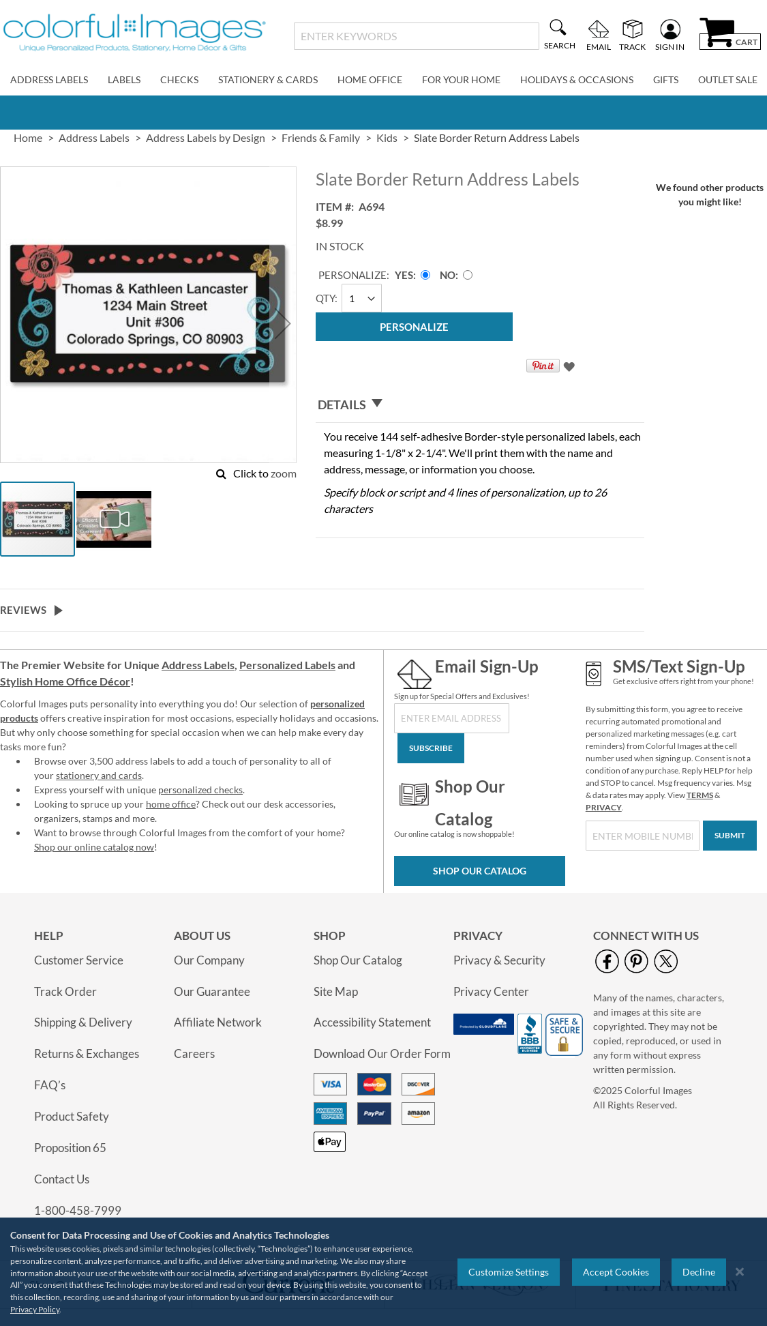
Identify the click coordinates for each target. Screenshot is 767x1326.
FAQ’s (49, 1085)
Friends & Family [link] (321, 137)
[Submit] (730, 836)
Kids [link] (386, 137)
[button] (283, 323)
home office (171, 804)
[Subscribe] (430, 748)
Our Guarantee (212, 991)
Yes (404, 275)
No (447, 275)
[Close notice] (739, 1271)
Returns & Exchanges (86, 1053)
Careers (194, 1053)
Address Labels (198, 664)
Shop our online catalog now (94, 847)
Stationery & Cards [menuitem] (268, 79)
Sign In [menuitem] (670, 46)
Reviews (23, 610)
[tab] (480, 404)
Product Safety (71, 1116)
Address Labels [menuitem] (49, 79)
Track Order (65, 991)
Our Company (209, 960)
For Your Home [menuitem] (461, 79)
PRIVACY (604, 807)
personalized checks (200, 789)
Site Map (336, 991)
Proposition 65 (70, 1147)
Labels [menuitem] (124, 79)
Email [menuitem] (598, 46)
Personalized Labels (287, 664)
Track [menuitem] (632, 46)
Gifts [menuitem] (665, 79)
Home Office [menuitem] (369, 79)
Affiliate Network (218, 1022)
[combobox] (416, 36)
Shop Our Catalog (479, 870)
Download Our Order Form (382, 1053)
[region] (383, 1272)
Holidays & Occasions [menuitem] (576, 79)
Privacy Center (491, 991)
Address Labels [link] (94, 137)
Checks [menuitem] (179, 79)
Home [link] (28, 137)
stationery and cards (99, 775)
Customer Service (78, 960)
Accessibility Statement (372, 1022)
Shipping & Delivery (83, 1022)
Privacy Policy (34, 1309)
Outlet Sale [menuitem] (727, 79)
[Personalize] (414, 326)
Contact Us (61, 1179)
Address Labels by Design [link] (205, 137)
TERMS (700, 795)
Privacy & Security (499, 960)
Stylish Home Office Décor (65, 681)
